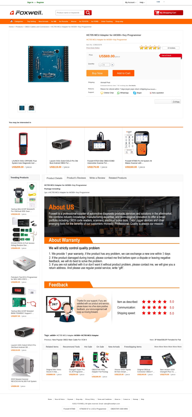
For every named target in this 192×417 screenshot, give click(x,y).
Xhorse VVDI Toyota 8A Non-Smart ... (123, 371)
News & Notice (60, 399)
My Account (129, 2)
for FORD (94, 21)
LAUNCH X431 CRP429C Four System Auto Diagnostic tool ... (24, 162)
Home (12, 21)
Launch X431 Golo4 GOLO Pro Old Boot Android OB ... (23, 346)
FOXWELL (81, 404)
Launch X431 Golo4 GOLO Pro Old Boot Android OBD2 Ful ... (64, 162)
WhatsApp (124, 93)
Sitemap (135, 399)
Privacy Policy (90, 399)
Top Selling (31, 21)
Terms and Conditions (105, 399)
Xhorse (73, 21)
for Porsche (63, 21)
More (156, 347)
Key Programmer (79, 185)
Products (19, 27)
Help (141, 2)
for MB (53, 21)
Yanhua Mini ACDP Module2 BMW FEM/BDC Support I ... (22, 312)
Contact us (126, 399)
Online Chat (108, 93)
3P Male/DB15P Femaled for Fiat (168, 340)
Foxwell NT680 (69, 409)
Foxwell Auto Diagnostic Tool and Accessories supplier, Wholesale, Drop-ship (32, 13)
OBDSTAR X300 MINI (119, 409)
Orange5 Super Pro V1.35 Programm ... (77, 371)
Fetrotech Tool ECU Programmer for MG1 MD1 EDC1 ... (24, 278)
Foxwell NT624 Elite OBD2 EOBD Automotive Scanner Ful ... (100, 162)
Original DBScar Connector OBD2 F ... (146, 371)
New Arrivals (43, 21)
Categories (19, 21)
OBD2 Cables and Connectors (37, 27)
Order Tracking (107, 21)
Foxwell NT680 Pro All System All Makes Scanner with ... (138, 162)
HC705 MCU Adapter (65, 335)
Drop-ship (119, 21)
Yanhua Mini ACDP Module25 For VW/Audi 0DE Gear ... (23, 210)
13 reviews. (172, 48)
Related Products (118, 178)
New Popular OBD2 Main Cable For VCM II (69, 340)
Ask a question (158, 93)
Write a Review (97, 178)
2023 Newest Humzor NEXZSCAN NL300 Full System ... (24, 381)
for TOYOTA (83, 21)
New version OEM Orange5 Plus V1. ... (168, 371)
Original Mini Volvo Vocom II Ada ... (53, 371)
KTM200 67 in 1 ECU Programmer (93, 409)
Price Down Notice (92, 48)
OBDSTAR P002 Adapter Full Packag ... (100, 372)
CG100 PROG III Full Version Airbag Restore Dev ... (22, 244)
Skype (139, 93)
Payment (70, 399)
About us (117, 399)
